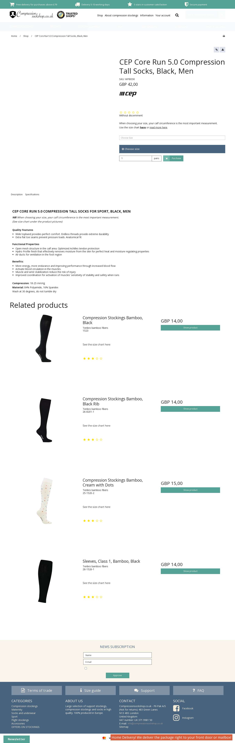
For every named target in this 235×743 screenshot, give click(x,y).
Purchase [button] (172, 158)
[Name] (117, 655)
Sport (121, 27)
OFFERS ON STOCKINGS (215, 27)
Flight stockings (149, 27)
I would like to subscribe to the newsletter (120, 668)
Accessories (181, 27)
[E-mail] (117, 661)
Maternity (56, 27)
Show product (190, 327)
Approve (117, 675)
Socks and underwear (89, 27)
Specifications (32, 194)
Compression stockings (21, 27)
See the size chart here (96, 344)
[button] (216, 49)
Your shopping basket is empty (206, 14)
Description (17, 194)
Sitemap (123, 727)
